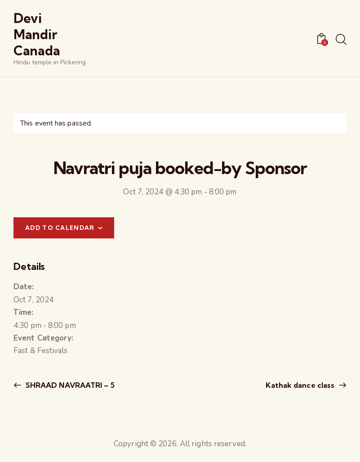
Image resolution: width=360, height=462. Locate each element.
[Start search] (341, 40)
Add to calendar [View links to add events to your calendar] (60, 227)
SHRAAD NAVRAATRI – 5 (69, 385)
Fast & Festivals (40, 350)
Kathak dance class (301, 385)
